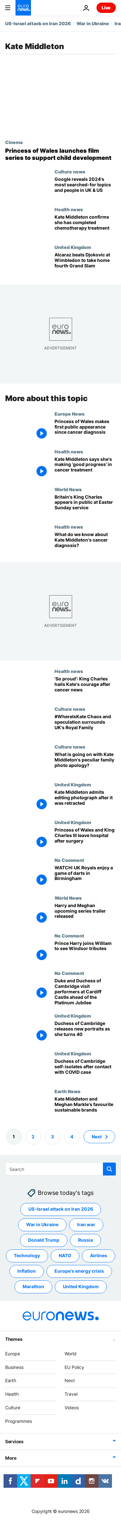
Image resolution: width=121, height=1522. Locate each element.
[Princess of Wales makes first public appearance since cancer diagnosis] (85, 430)
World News (68, 489)
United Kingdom (73, 247)
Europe (12, 1353)
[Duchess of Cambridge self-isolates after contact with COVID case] (85, 1070)
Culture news (70, 171)
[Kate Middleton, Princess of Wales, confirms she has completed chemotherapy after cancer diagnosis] (85, 225)
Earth (10, 1380)
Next (70, 1380)
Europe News (70, 413)
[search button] (109, 1169)
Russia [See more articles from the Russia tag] (85, 1240)
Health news (69, 209)
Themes (13, 1339)
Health (12, 1394)
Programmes (18, 1421)
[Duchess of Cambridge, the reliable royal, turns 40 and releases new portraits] (85, 1032)
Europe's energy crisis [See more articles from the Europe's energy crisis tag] (79, 1271)
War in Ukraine (92, 23)
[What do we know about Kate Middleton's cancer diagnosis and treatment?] (85, 543)
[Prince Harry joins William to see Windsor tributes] (85, 952)
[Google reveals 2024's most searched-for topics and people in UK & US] (85, 188)
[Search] (60, 1169)
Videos (72, 1407)
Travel (71, 1394)
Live (106, 7)
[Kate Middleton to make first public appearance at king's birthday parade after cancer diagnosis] (85, 468)
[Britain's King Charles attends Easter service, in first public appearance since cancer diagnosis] (85, 505)
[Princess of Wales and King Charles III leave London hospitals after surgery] (85, 838)
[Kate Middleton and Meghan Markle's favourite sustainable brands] (85, 1107)
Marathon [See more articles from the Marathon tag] (33, 1286)
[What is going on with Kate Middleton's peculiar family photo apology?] (85, 763)
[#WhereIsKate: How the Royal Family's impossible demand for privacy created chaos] (85, 725)
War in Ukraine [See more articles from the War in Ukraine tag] (42, 1224)
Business (14, 1367)
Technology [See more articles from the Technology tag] (27, 1255)
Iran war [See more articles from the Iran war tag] (86, 1224)
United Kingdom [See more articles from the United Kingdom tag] (81, 1286)
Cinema (14, 142)
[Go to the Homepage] (23, 8)
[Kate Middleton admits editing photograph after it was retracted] (85, 801)
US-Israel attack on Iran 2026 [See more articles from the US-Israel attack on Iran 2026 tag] (60, 1209)
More (10, 1458)
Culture (12, 1407)
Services (14, 1441)
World (70, 1353)
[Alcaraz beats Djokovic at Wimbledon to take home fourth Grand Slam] (85, 263)
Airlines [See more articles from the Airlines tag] (98, 1255)
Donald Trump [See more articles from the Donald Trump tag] (43, 1240)
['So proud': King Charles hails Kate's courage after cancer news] (85, 687)
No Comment (69, 860)
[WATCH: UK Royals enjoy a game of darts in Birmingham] (85, 876)
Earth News (67, 1091)
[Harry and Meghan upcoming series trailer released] (85, 914)
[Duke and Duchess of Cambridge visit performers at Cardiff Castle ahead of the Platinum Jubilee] (85, 991)
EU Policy (74, 1367)
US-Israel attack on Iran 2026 (38, 23)
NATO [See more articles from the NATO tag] (65, 1255)
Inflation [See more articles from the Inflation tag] (26, 1271)
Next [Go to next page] (97, 1136)
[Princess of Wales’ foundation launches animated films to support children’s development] (60, 154)
